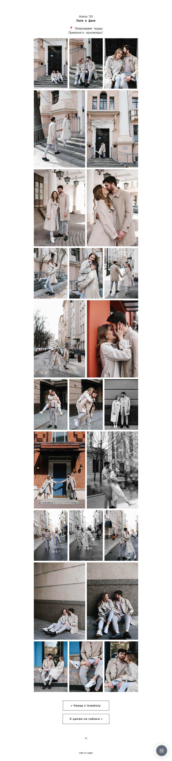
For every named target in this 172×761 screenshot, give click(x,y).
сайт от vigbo (86, 753)
